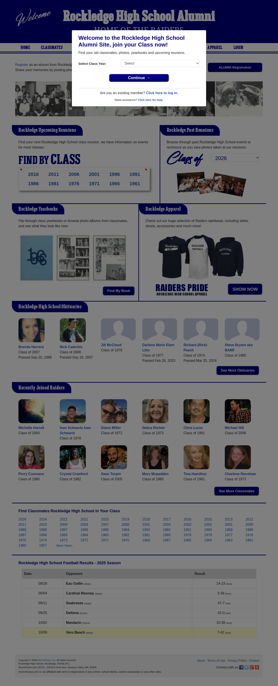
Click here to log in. (162, 93)
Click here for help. (150, 100)
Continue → (139, 78)
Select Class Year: (92, 63)
